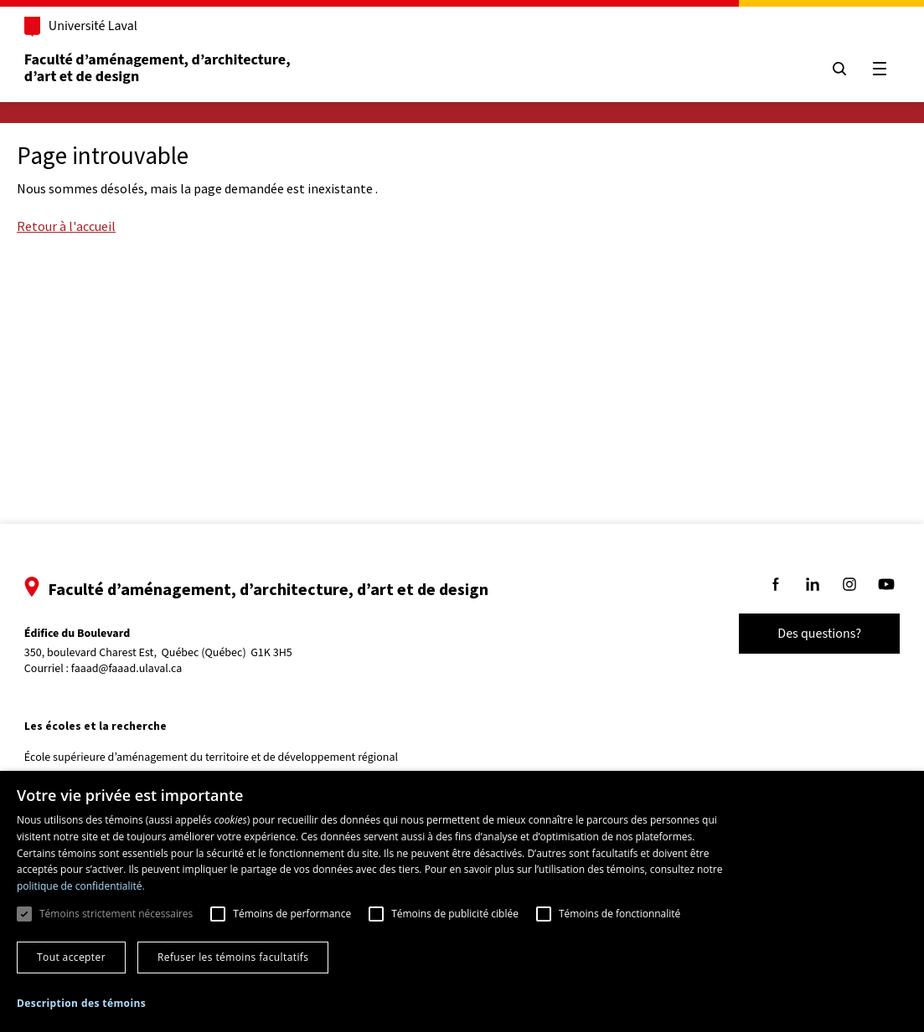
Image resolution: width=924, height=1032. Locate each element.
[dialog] (462, 901)
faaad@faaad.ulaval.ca (141, 668)
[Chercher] (825, 69)
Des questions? (805, 633)
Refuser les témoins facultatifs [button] (232, 957)
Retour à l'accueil (66, 226)
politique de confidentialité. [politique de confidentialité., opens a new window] (81, 886)
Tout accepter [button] (71, 957)
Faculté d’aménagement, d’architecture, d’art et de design (173, 68)
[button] (81, 1003)
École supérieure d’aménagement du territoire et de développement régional (225, 757)
